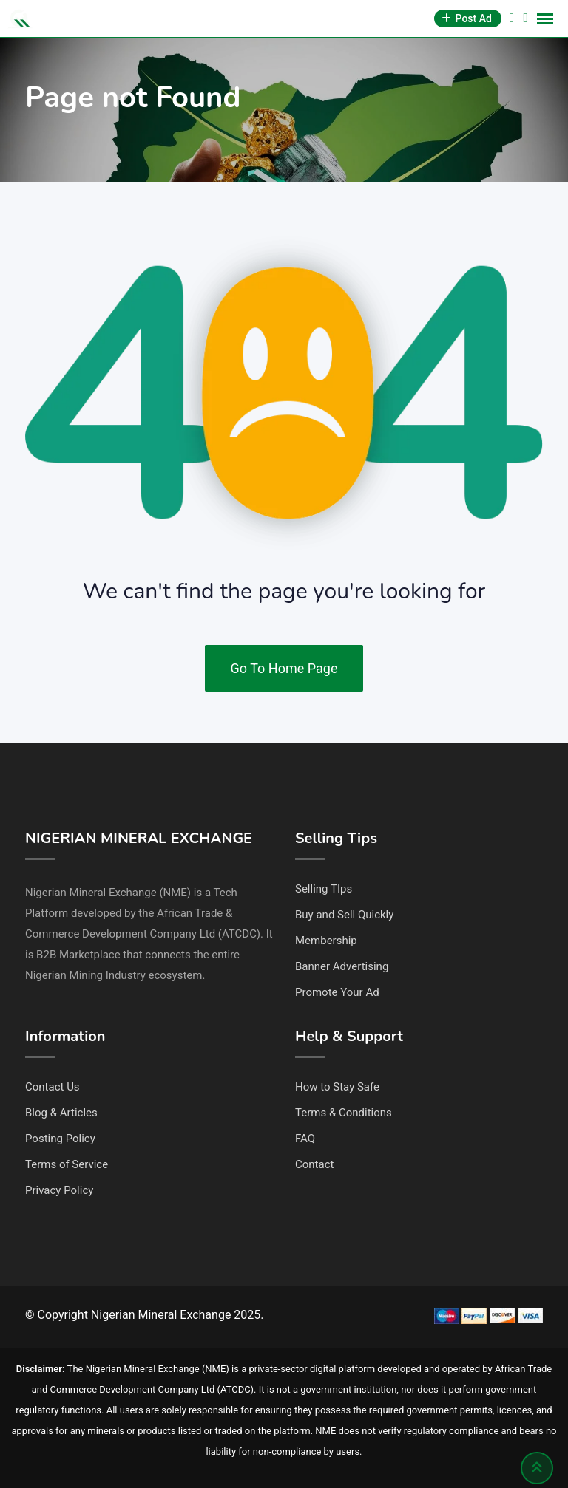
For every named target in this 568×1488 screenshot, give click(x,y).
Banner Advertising (341, 966)
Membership (326, 940)
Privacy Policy (59, 1190)
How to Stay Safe (337, 1086)
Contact (314, 1164)
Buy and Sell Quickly (344, 914)
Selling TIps (323, 888)
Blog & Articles (61, 1112)
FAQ (305, 1138)
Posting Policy (60, 1138)
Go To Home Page (284, 668)
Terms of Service (66, 1164)
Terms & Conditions (343, 1112)
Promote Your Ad (337, 992)
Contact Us (52, 1086)
